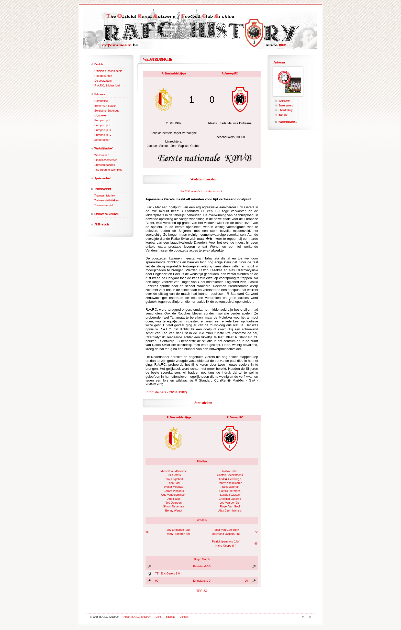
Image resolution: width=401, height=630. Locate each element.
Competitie (101, 100)
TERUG (201, 591)
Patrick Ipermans (230, 490)
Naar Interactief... (287, 121)
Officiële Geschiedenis (108, 70)
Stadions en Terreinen (106, 213)
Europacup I (101, 120)
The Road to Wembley (108, 169)
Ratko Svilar (229, 471)
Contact (184, 616)
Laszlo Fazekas (230, 494)
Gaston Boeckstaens (230, 474)
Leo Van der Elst (230, 502)
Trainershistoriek (104, 195)
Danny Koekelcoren (230, 482)
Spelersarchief (102, 178)
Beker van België (105, 105)
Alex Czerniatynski (229, 510)
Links (158, 616)
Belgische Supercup (106, 110)
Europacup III (102, 130)
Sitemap (170, 616)
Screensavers (286, 105)
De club (98, 64)
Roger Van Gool (230, 506)
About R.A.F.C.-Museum (137, 616)
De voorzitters (103, 80)
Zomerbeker (101, 139)
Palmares (99, 94)
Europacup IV (103, 134)
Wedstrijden (101, 155)
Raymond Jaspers (223, 533)
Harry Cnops (223, 545)
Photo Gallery (285, 110)
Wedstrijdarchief (103, 148)
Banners (283, 114)
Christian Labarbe (230, 498)
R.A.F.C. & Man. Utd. (107, 85)
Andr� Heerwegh (230, 479)
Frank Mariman (229, 486)
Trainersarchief (102, 188)
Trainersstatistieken (106, 200)
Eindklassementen (105, 159)
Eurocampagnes (104, 164)
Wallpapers (284, 100)
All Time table (101, 224)
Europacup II (102, 125)
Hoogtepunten (103, 75)
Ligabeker (100, 115)
